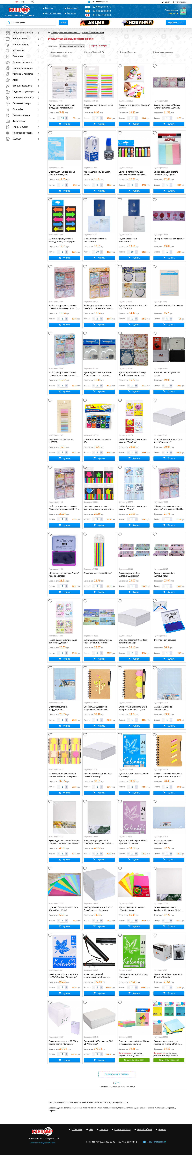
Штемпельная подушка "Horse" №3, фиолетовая (64, 574)
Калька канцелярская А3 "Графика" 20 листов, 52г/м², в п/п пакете (168, 909)
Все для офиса (17, 44)
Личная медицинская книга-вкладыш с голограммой (62, 106)
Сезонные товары (18, 103)
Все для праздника (19, 85)
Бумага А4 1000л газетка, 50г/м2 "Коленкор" (98, 1042)
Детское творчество (19, 62)
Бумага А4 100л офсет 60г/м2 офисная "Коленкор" (133, 841)
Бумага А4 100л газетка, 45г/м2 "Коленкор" (134, 775)
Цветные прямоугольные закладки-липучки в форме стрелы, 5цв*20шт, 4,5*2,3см (63, 240)
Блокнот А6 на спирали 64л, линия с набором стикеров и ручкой (63, 775)
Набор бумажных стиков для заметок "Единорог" (63, 641)
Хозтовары (15, 50)
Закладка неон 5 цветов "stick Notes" (98, 106)
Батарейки (15, 109)
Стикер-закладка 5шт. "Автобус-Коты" (164, 574)
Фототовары (15, 121)
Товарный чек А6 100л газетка (168, 305)
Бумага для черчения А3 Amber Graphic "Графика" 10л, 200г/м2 (64, 841)
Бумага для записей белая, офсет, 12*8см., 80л (62, 173)
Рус (16, 2)
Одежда (13, 138)
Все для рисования (19, 68)
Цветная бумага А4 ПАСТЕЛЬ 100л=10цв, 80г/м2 (63, 908)
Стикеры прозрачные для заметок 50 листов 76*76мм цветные (166, 1043)
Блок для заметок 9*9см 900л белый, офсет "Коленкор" (98, 908)
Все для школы (17, 38)
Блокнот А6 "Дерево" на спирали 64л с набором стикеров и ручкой (95, 708)
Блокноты (14, 56)
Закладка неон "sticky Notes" (98, 573)
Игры (12, 80)
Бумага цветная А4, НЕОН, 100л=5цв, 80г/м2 (132, 908)
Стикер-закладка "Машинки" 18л (97, 440)
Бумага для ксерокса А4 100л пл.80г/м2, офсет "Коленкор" (63, 975)
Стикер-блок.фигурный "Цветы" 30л (168, 240)
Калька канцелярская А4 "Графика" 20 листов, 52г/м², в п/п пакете (98, 842)
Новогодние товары (19, 132)
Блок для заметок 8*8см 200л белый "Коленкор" (167, 440)
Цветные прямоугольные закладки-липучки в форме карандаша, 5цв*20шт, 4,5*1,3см (132, 173)
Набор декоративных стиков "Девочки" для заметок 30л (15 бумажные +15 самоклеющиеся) (64, 307)
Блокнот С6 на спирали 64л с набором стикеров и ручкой (167, 775)
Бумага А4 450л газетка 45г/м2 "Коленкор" (134, 975)
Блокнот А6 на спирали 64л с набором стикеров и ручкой (133, 708)
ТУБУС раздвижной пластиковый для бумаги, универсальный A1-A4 (96, 976)
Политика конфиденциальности (43, 1143)
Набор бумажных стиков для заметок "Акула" (133, 507)
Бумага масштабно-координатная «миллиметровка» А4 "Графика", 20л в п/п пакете (62, 708)
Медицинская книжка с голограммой (95, 240)
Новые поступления (19, 32)
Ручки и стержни (18, 115)
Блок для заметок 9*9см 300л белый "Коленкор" (133, 641)
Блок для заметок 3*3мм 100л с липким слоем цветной (134, 1042)
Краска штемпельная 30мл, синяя (97, 173)
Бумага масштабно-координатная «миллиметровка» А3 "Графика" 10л (163, 708)
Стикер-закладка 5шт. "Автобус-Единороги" (129, 574)
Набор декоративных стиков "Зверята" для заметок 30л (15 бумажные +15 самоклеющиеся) (99, 307)
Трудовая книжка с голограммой (128, 240)
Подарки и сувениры (20, 91)
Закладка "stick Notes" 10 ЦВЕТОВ (61, 440)
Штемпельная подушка (164, 640)
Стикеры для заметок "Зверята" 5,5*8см (134, 106)
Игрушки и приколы (19, 74)
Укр (22, 2)
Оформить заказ (175, 22)
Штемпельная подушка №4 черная (166, 373)
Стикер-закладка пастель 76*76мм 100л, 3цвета (165, 173)
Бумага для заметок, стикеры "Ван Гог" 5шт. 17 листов (98, 641)
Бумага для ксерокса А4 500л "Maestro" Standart (167, 975)
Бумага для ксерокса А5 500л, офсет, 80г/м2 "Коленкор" (63, 1042)
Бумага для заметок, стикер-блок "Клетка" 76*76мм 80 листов (97, 374)
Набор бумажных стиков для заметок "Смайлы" (133, 440)
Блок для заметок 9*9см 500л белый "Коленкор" (98, 775)
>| (119, 1083)
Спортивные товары (20, 97)
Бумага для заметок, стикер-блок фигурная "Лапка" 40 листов (132, 374)
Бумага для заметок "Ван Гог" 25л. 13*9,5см (133, 307)
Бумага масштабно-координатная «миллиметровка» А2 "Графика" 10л (163, 842)
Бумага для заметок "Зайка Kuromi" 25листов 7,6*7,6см (166, 106)
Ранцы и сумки (17, 127)
